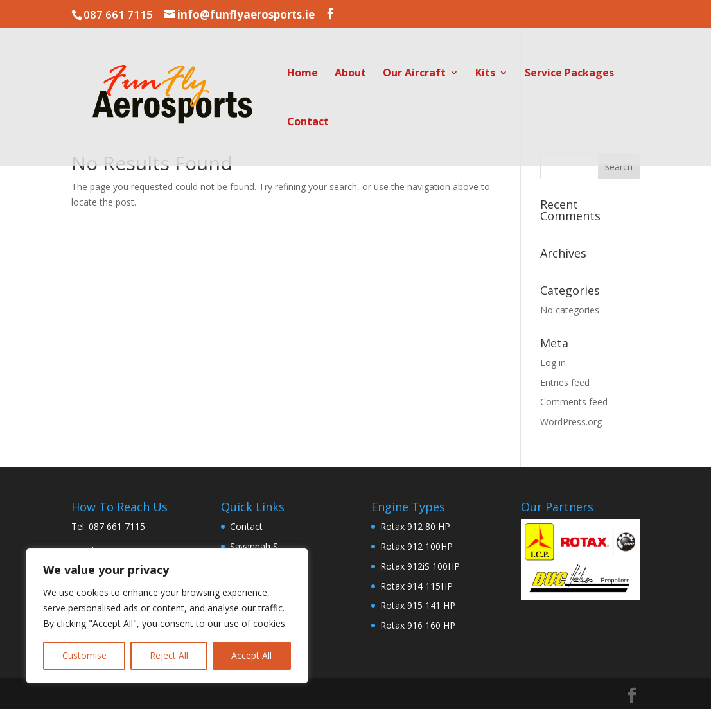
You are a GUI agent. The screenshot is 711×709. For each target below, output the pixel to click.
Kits (485, 74)
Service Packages (569, 74)
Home (302, 74)
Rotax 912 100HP (416, 546)
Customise (84, 655)
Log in (553, 362)
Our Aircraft (414, 74)
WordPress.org (571, 422)
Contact (308, 122)
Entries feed (565, 382)
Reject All (169, 655)
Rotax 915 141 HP (417, 605)
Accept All (251, 655)
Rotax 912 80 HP (415, 526)
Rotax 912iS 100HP (420, 566)
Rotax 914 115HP (416, 586)
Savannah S (254, 546)
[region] (167, 615)
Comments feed (574, 402)
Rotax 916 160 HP (417, 625)
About (350, 74)
